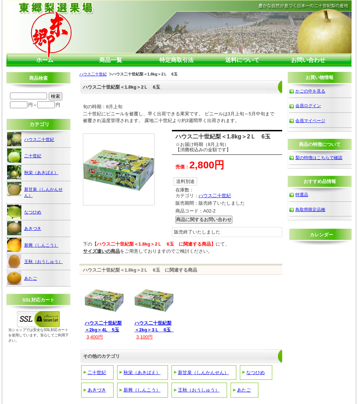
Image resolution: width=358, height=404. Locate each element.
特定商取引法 (176, 60)
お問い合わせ (308, 60)
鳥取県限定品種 (310, 209)
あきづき (97, 390)
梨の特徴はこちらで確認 (318, 157)
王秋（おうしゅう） (199, 390)
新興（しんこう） (141, 390)
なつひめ (255, 372)
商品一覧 (110, 60)
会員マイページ (310, 120)
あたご (244, 390)
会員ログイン (308, 105)
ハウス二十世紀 (93, 74)
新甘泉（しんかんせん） (203, 372)
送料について (242, 60)
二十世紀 (97, 372)
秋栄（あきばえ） (141, 372)
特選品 (301, 194)
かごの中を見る (310, 91)
